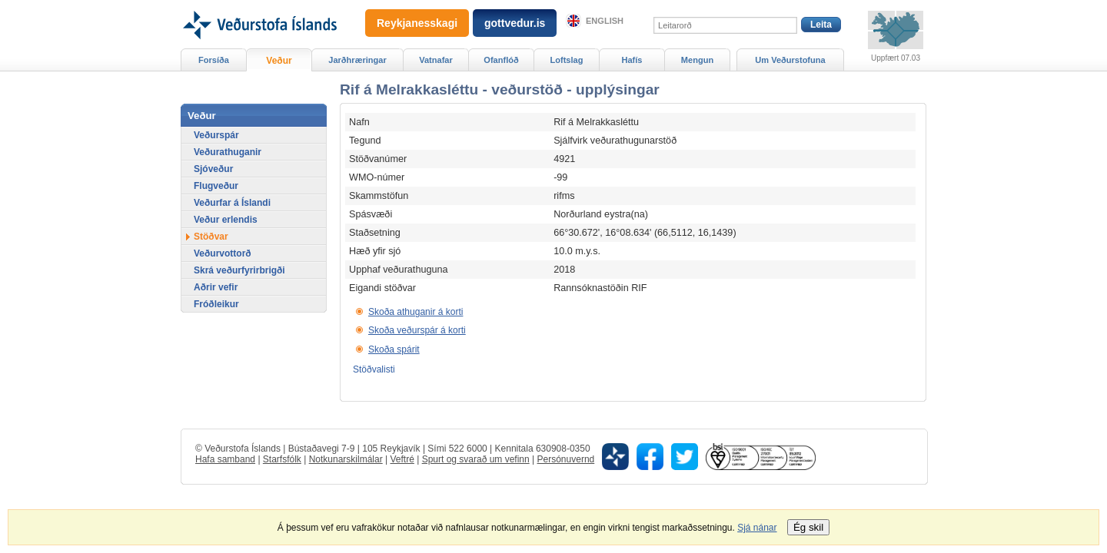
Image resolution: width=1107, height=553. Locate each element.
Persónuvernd (566, 459)
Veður (278, 60)
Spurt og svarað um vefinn (476, 459)
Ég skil (808, 527)
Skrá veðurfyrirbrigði (239, 270)
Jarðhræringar (357, 60)
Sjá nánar (756, 527)
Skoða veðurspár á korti (417, 330)
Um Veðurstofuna (790, 60)
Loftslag (566, 60)
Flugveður (216, 185)
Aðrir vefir (216, 287)
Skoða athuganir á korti (415, 311)
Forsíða (213, 60)
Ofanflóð (501, 60)
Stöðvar (211, 236)
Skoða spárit (394, 349)
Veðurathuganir (227, 152)
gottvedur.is (514, 23)
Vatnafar (436, 60)
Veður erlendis (226, 219)
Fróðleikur (216, 304)
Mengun (697, 60)
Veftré (402, 459)
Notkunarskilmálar (346, 459)
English (604, 20)
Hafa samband (225, 459)
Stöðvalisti (374, 369)
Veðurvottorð (222, 253)
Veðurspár (216, 135)
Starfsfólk (282, 459)
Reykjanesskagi (417, 23)
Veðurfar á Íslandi (232, 202)
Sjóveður (213, 169)
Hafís (632, 60)
